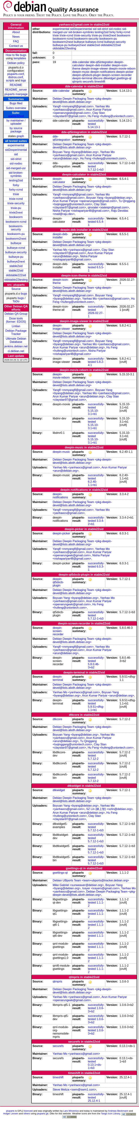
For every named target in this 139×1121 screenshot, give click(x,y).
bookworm (16, 217)
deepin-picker (125, 71)
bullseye (16, 243)
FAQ (16, 41)
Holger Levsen (10, 1113)
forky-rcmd (16, 189)
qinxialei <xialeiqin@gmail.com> (108, 207)
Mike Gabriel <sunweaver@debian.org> (78, 885)
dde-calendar (80, 62)
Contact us (16, 45)
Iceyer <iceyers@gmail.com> (101, 888)
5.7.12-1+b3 (96, 169)
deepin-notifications (102, 71)
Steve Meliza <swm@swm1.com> (74, 1089)
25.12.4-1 (94, 1100)
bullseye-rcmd (16, 247)
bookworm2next (16, 238)
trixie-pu (16, 208)
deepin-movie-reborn (122, 68)
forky (16, 185)
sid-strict (16, 159)
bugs (24, 293)
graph (20, 136)
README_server (16, 89)
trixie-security (15, 203)
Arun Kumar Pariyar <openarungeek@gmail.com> (82, 111)
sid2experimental (16, 149)
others (27, 1113)
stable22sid (16, 116)
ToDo (16, 301)
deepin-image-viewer (94, 68)
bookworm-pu (16, 233)
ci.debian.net (16, 351)
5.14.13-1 (94, 127)
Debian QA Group (16, 313)
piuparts (10, 1110)
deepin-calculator (59, 180)
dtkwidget (109, 78)
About (16, 32)
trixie (16, 194)
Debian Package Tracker (16, 332)
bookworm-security (16, 228)
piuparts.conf (15, 73)
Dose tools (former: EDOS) (16, 320)
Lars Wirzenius (71, 1110)
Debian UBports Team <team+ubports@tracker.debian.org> (91, 880)
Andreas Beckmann (118, 1110)
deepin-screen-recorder (117, 75)
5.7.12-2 (93, 758)
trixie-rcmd (16, 198)
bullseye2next (16, 261)
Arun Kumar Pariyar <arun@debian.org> (79, 347)
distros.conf (15, 77)
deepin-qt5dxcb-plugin (86, 75)
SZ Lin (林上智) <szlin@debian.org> (109, 809)
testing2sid (16, 180)
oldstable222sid (16, 275)
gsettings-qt (123, 78)
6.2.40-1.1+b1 (92, 483)
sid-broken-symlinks (16, 174)
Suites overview (16, 108)
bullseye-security (16, 252)
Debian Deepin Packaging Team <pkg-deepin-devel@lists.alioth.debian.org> (82, 100)
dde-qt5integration (101, 62)
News (16, 36)
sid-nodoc (16, 163)
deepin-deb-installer (98, 65)
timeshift (99, 81)
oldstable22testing (16, 279)
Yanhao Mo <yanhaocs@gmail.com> (81, 108)
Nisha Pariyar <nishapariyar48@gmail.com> (81, 210)
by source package (16, 130)
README (16, 84)
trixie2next (16, 212)
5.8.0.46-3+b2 (93, 666)
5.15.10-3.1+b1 (93, 412)
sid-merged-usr (16, 168)
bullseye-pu (16, 256)
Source (16, 288)
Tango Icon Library (110, 1113)
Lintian (16, 326)
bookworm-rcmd (16, 221)
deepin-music (81, 71)
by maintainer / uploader (16, 122)
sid (16, 154)
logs (23, 80)
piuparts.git (42, 1113)
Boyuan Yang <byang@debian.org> (75, 152)
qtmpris (77, 81)
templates (20, 58)
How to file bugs (16, 55)
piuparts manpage (16, 94)
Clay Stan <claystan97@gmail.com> (79, 114)
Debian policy (16, 62)
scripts (10, 80)
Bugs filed (16, 103)
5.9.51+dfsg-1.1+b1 (96, 708)
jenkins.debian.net (16, 346)
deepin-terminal (82, 78)
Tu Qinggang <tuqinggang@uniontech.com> (75, 743)
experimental (16, 145)
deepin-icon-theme (61, 281)
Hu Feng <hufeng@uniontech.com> (111, 116)
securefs (88, 81)
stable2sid (15, 266)
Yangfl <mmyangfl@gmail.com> (73, 106)
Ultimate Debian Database (16, 340)
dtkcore (97, 78)
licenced (28, 1110)
